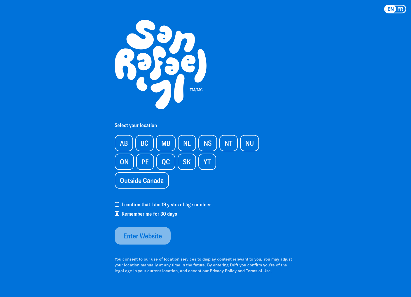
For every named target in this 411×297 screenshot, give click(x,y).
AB (124, 143)
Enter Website (142, 235)
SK (187, 161)
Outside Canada (142, 180)
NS (208, 143)
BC (144, 143)
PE (145, 161)
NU (249, 143)
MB (165, 143)
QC (166, 161)
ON (124, 161)
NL (187, 143)
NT (228, 143)
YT (207, 161)
